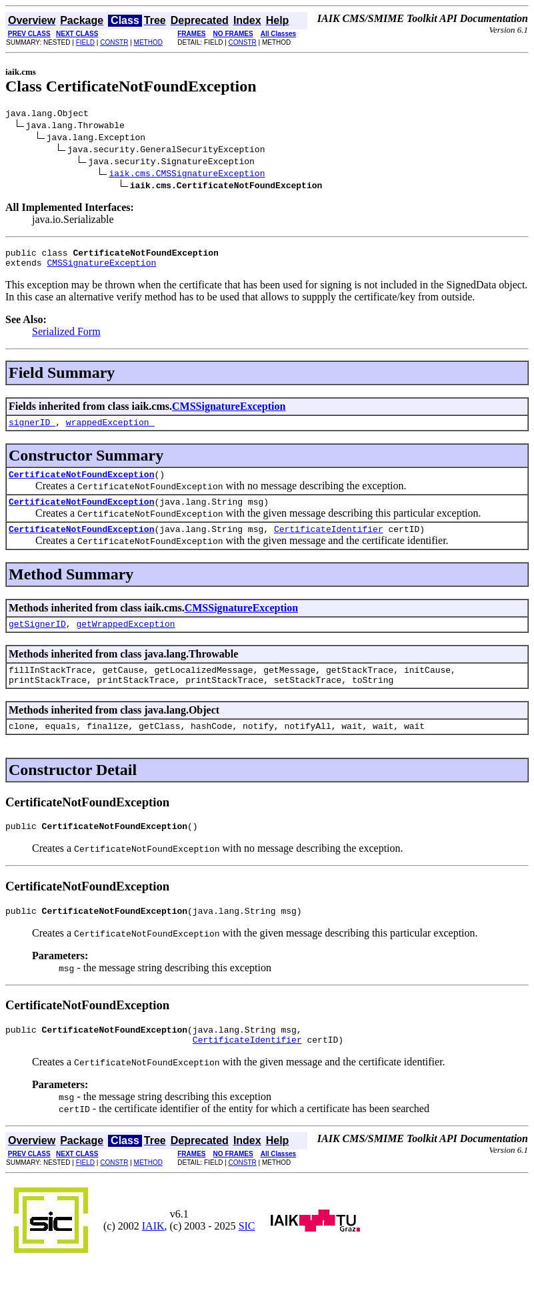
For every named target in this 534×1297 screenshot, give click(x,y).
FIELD (85, 42)
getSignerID (37, 639)
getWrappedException (125, 639)
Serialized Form (66, 337)
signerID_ (32, 430)
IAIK (153, 1256)
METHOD (148, 42)
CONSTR (114, 42)
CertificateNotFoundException (81, 484)
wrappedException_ (110, 430)
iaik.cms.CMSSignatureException (187, 175)
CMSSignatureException (101, 268)
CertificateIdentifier (328, 543)
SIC (247, 1256)
